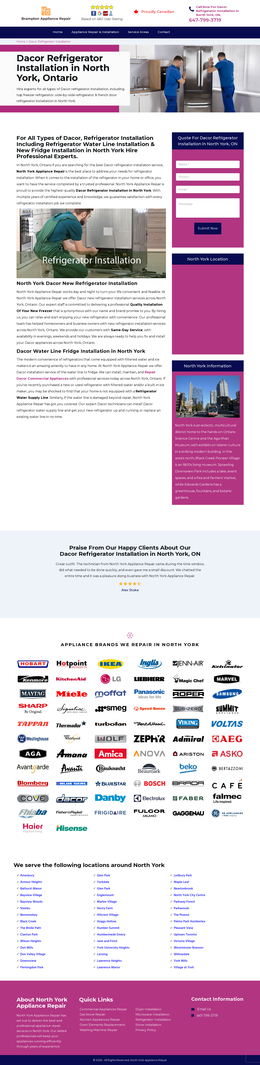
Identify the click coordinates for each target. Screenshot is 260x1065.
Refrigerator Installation (153, 1019)
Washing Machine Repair (98, 1030)
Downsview (28, 961)
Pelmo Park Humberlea (189, 921)
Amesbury (27, 875)
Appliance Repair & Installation (95, 32)
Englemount (105, 895)
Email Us (204, 1009)
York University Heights (113, 947)
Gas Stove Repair (92, 1014)
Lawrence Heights (109, 961)
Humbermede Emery (111, 934)
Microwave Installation (152, 1014)
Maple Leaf (181, 882)
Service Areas (138, 32)
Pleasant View (183, 928)
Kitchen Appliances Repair (100, 1019)
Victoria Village (184, 941)
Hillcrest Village (108, 915)
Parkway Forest (184, 901)
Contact (164, 32)
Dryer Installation (148, 1009)
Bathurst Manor (31, 888)
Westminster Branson (188, 947)
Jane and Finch (107, 941)
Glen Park (103, 875)
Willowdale (181, 954)
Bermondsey (29, 915)
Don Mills (26, 947)
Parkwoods (181, 908)
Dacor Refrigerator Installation (50, 41)
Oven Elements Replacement (102, 1025)
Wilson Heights (30, 941)
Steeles (25, 908)
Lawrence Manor (108, 967)
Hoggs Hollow (106, 921)
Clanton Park (29, 934)
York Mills (180, 961)
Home (58, 32)
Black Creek (28, 921)
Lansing (102, 954)
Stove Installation (148, 1025)
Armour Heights (31, 882)
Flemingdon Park (31, 967)
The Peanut (181, 915)
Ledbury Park (183, 875)
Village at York (184, 967)
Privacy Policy (145, 1030)
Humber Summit (108, 928)
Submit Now (208, 228)
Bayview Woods (31, 901)
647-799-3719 (205, 20)
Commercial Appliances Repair (103, 1009)
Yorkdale (103, 882)
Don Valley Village (32, 954)
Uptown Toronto (185, 934)
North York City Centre (189, 895)
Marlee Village (107, 901)
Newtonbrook (183, 888)
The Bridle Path (30, 928)
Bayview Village (31, 895)
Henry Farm (105, 908)
